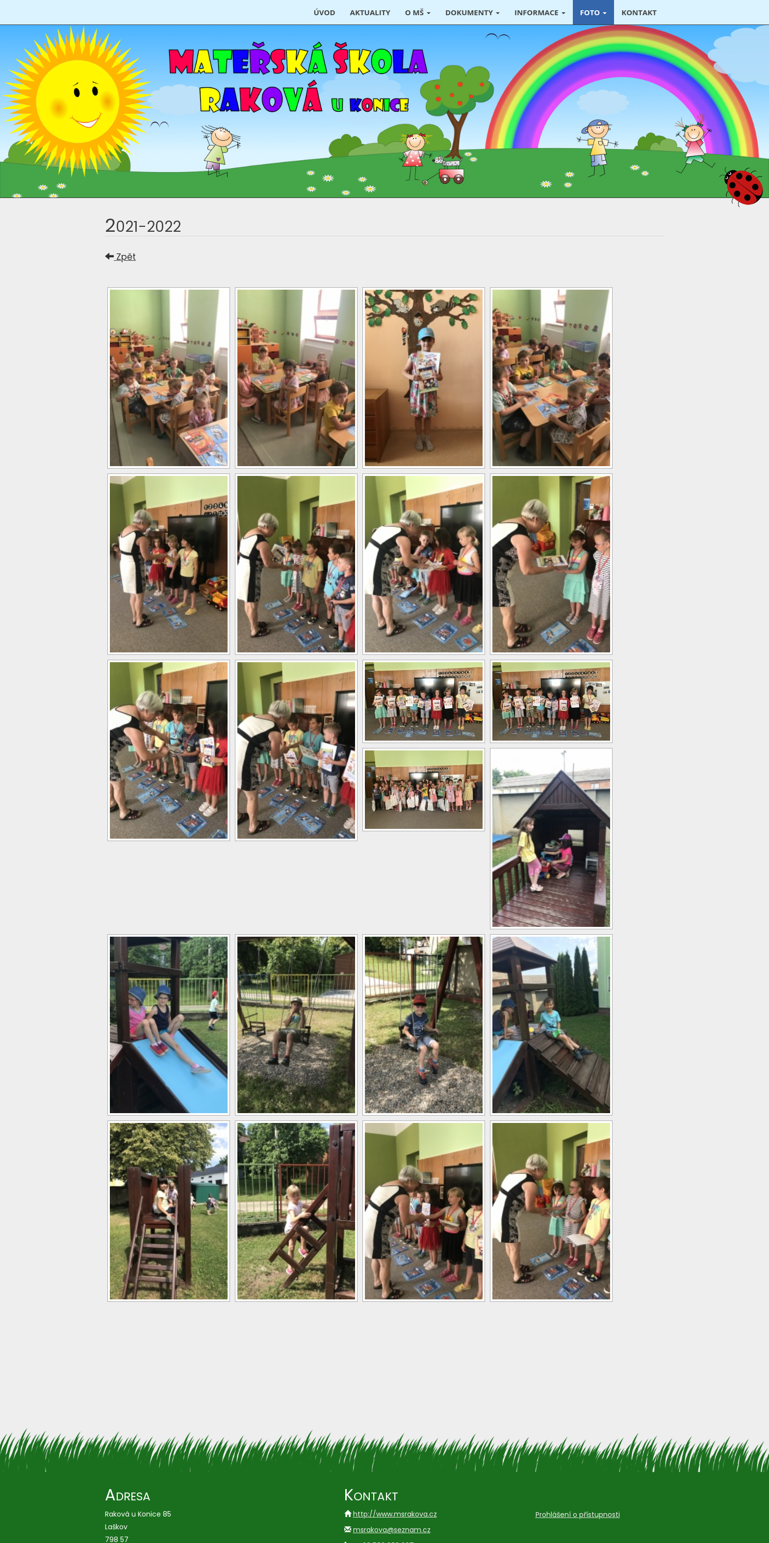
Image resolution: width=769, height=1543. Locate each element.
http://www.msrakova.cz (395, 1514)
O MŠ (418, 12)
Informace (539, 12)
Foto (593, 12)
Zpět (120, 256)
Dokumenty (472, 12)
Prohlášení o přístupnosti (578, 1514)
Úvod (324, 12)
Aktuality (370, 12)
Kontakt (639, 12)
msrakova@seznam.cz (392, 1530)
